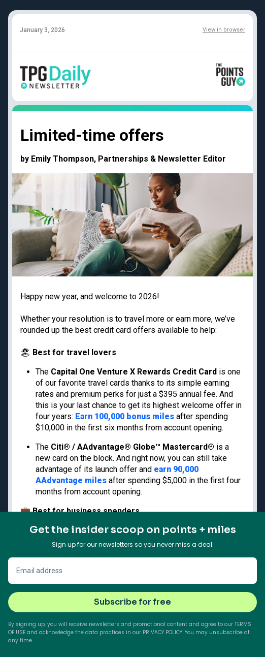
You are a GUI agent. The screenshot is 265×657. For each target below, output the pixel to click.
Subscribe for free (132, 602)
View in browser (224, 29)
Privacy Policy (162, 632)
